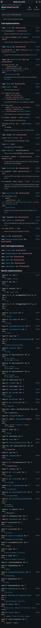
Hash (8, 84)
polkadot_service (6, 5)
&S (17, 123)
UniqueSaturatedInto (20, 499)
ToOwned (12, 456)
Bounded (9, 504)
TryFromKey (10, 489)
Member (11, 604)
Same (11, 439)
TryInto (15, 479)
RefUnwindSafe (12, 253)
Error (13, 52)
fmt (6, 50)
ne (5, 181)
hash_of (7, 123)
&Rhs (20, 181)
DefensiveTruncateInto (21, 339)
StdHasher (10, 150)
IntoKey (15, 402)
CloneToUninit (15, 329)
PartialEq (11, 168)
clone (7, 31)
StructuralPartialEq (14, 239)
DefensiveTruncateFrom (13, 345)
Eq (7, 236)
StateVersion (18, 97)
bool (3, 173)
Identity (9, 220)
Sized (15, 279)
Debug (9, 47)
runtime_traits (16, 5)
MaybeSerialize (14, 589)
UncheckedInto (18, 492)
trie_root (8, 105)
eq (5, 171)
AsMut (18, 425)
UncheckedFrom (11, 495)
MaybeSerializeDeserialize (19, 595)
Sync (7, 260)
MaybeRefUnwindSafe (16, 572)
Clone (9, 28)
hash (6, 117)
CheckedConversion (17, 326)
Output (8, 87)
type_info (8, 228)
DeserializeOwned (15, 536)
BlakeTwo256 (19, 2)
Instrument (13, 389)
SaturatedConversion (18, 443)
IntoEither (13, 399)
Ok (30, 202)
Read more (27, 34)
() (9, 52)
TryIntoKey (16, 485)
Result (4, 52)
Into (14, 393)
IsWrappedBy (21, 419)
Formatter (24, 50)
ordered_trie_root (12, 93)
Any (10, 275)
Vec (12, 95)
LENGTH (9, 138)
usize (16, 138)
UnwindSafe (10, 266)
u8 (18, 95)
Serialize (11, 193)
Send (7, 257)
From (11, 383)
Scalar (11, 612)
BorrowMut (13, 319)
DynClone (13, 348)
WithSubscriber (15, 519)
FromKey (9, 406)
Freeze (8, 250)
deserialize (9, 65)
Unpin (8, 263)
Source (3, 9)
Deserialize (16, 59)
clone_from (9, 37)
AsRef (11, 425)
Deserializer (7, 71)
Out (7, 144)
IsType (12, 416)
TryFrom (15, 472)
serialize (8, 196)
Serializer (23, 202)
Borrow (12, 313)
